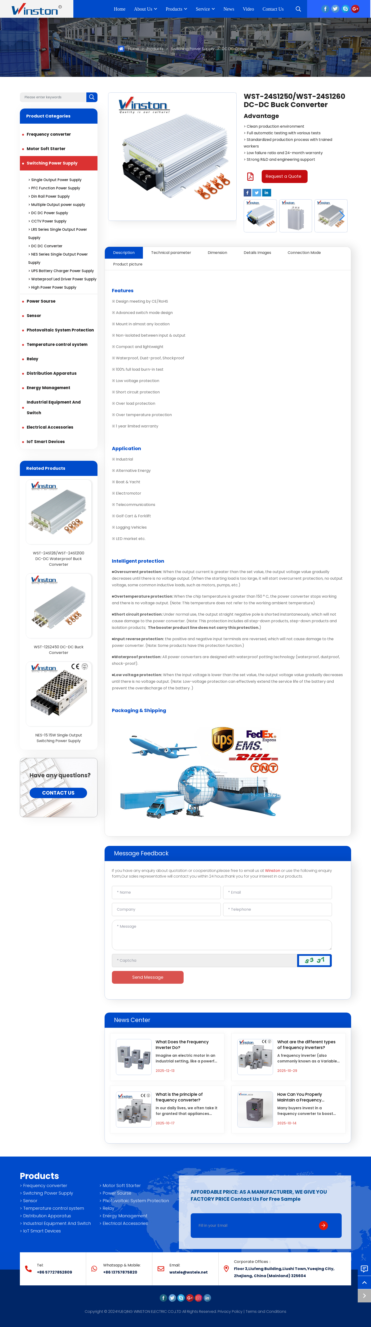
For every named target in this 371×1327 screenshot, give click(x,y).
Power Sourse (41, 301)
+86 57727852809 (54, 1272)
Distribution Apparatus (52, 373)
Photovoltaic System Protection (60, 330)
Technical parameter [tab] (171, 252)
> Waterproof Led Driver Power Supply (62, 279)
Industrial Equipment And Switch (54, 407)
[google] (190, 1297)
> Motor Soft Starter (120, 1185)
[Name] (166, 892)
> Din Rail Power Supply (49, 196)
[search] (91, 97)
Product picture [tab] (127, 264)
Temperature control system (57, 344)
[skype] (181, 1297)
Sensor (34, 315)
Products (175, 9)
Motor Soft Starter (46, 149)
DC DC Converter (237, 49)
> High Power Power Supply (52, 287)
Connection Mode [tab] (304, 252)
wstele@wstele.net (188, 1272)
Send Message (147, 977)
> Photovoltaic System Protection (134, 1201)
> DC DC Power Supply (48, 212)
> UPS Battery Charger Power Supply (61, 270)
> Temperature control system (52, 1208)
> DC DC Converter (45, 246)
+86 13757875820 (120, 1272)
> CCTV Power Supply (47, 221)
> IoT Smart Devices (40, 1231)
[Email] (277, 892)
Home (120, 9)
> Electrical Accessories (123, 1223)
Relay (32, 359)
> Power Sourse (115, 1193)
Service (204, 9)
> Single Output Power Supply (55, 179)
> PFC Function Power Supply (54, 188)
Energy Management (48, 388)
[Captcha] (204, 960)
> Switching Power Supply (46, 1193)
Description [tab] (124, 252)
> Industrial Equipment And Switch (55, 1223)
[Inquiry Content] (222, 935)
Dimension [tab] (217, 252)
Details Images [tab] (257, 252)
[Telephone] (277, 909)
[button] (342, 216)
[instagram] (199, 1297)
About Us (144, 9)
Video (249, 9)
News (229, 9)
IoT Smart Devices (46, 441)
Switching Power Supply (192, 49)
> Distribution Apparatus (45, 1216)
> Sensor (28, 1201)
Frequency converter (49, 134)
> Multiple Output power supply (56, 204)
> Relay (106, 1208)
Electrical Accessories (50, 427)
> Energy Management (123, 1216)
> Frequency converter (43, 1185)
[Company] (166, 909)
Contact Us (273, 9)
